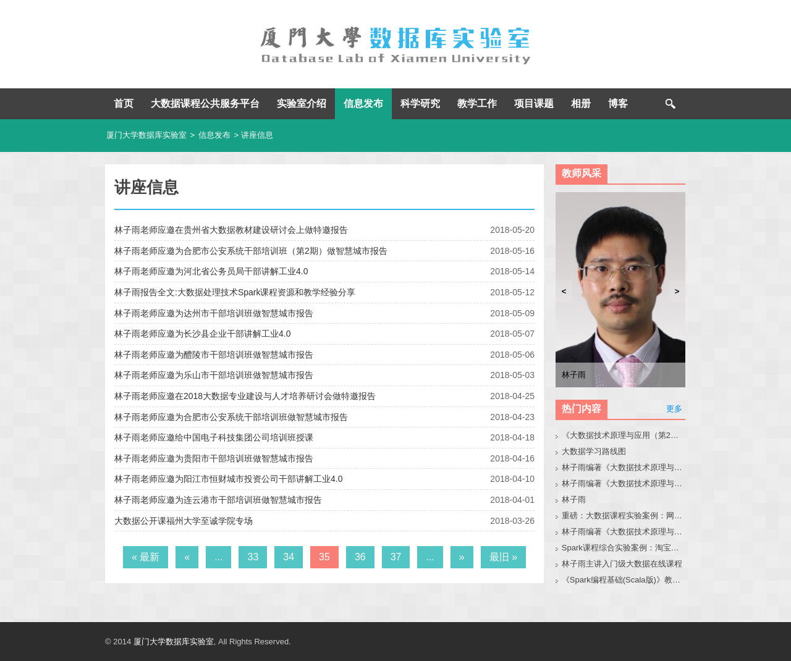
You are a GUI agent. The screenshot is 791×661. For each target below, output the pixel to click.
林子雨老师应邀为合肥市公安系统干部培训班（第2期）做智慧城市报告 (250, 251)
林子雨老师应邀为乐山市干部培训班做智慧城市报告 (213, 375)
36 (360, 557)
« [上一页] (187, 557)
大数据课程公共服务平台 (205, 103)
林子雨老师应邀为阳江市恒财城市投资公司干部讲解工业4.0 (228, 479)
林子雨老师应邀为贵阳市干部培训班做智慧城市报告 (213, 458)
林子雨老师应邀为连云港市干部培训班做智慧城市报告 (218, 500)
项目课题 (534, 103)
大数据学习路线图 (594, 451)
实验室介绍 (301, 103)
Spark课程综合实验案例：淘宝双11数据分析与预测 (624, 547)
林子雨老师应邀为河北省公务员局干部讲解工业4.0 (211, 271)
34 (288, 557)
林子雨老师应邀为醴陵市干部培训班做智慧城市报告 (213, 355)
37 (396, 557)
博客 (618, 103)
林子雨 (574, 499)
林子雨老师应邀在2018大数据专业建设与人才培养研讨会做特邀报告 (245, 396)
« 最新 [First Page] (145, 557)
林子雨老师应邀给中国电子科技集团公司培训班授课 (213, 437)
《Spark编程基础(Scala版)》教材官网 (624, 579)
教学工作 (477, 103)
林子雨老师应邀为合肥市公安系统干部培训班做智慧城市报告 (231, 417)
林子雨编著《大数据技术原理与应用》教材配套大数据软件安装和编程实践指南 (624, 483)
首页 (123, 103)
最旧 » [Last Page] (503, 557)
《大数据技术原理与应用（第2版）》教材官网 (624, 435)
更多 (674, 408)
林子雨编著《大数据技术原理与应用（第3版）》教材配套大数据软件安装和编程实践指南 (624, 531)
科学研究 (420, 103)
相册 (581, 103)
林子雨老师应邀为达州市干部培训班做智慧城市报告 (213, 313)
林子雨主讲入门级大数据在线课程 (622, 563)
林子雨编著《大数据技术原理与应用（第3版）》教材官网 (624, 467)
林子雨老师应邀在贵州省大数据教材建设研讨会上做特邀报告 (231, 230)
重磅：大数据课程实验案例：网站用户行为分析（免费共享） (624, 515)
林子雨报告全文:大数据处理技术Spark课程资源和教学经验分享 (234, 292)
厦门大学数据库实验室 (146, 135)
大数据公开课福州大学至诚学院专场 (183, 521)
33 (252, 557)
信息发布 (363, 103)
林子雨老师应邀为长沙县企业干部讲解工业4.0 (202, 334)
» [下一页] (462, 557)
